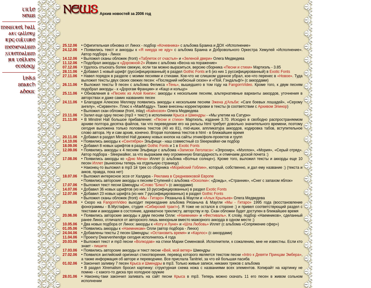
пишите (100, 246)
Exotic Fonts (280, 71)
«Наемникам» (134, 228)
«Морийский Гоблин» (188, 167)
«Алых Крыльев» (218, 198)
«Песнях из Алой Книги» (133, 93)
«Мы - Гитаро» (151, 198)
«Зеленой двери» (197, 58)
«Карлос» (199, 233)
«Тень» (172, 85)
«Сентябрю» (132, 141)
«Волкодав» (144, 241)
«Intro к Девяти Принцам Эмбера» (271, 255)
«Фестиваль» (214, 215)
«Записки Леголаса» (195, 150)
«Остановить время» (168, 233)
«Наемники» (187, 215)
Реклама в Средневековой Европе (184, 176)
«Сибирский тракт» (161, 207)
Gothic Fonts (193, 71)
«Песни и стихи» (237, 67)
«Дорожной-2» (132, 63)
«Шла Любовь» (195, 224)
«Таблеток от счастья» (158, 58)
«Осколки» (199, 180)
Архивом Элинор (272, 106)
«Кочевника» (168, 45)
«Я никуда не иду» (155, 50)
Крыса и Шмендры (189, 115)
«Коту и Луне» (166, 224)
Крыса (179, 276)
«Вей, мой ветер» (177, 250)
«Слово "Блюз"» (154, 185)
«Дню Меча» (137, 159)
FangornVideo (240, 85)
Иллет (97, 163)
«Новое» (284, 76)
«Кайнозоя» (156, 111)
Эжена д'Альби (225, 102)
